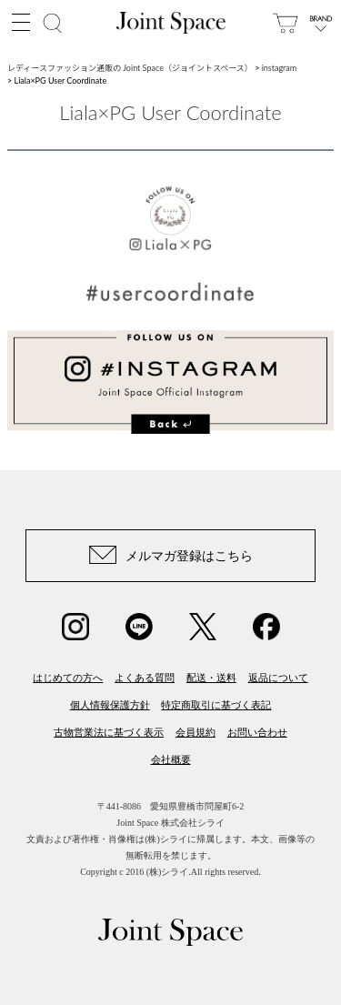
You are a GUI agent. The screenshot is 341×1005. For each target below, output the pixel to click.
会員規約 (196, 732)
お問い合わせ (257, 732)
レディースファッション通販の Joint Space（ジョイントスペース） (130, 68)
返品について (278, 677)
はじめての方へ (68, 677)
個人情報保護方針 (110, 704)
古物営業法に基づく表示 (109, 732)
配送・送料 (211, 677)
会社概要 (171, 759)
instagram (279, 68)
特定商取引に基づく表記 (216, 704)
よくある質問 (145, 677)
